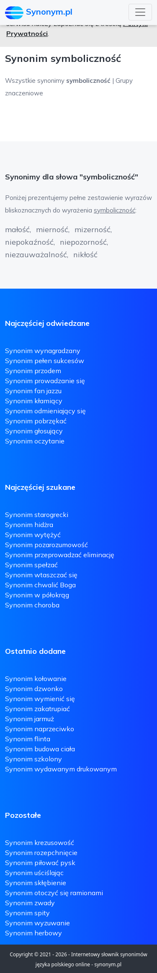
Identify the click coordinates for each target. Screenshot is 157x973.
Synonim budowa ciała (40, 749)
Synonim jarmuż (29, 718)
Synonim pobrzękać (36, 421)
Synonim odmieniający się (45, 411)
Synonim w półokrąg (37, 595)
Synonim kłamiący (33, 401)
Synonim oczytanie (34, 441)
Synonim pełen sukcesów (44, 360)
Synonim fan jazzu (33, 391)
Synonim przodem (33, 370)
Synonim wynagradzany (42, 350)
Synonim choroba (32, 605)
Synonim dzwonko (34, 688)
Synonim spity (27, 913)
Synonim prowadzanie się (45, 380)
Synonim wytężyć (33, 534)
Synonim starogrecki (36, 514)
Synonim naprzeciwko (39, 729)
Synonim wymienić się (40, 698)
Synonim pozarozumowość (46, 544)
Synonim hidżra (29, 524)
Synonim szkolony (33, 759)
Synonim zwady (30, 903)
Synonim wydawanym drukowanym (61, 769)
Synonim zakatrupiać (37, 708)
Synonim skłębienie (35, 882)
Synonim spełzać (31, 565)
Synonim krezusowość (39, 842)
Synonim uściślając (34, 872)
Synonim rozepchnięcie (41, 852)
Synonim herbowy (33, 933)
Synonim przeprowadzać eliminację (59, 555)
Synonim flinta (27, 739)
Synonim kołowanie (36, 678)
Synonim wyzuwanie (37, 923)
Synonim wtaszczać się (41, 575)
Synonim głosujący (34, 431)
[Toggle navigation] (140, 12)
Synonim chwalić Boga (40, 585)
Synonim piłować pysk (40, 862)
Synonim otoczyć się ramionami (54, 893)
